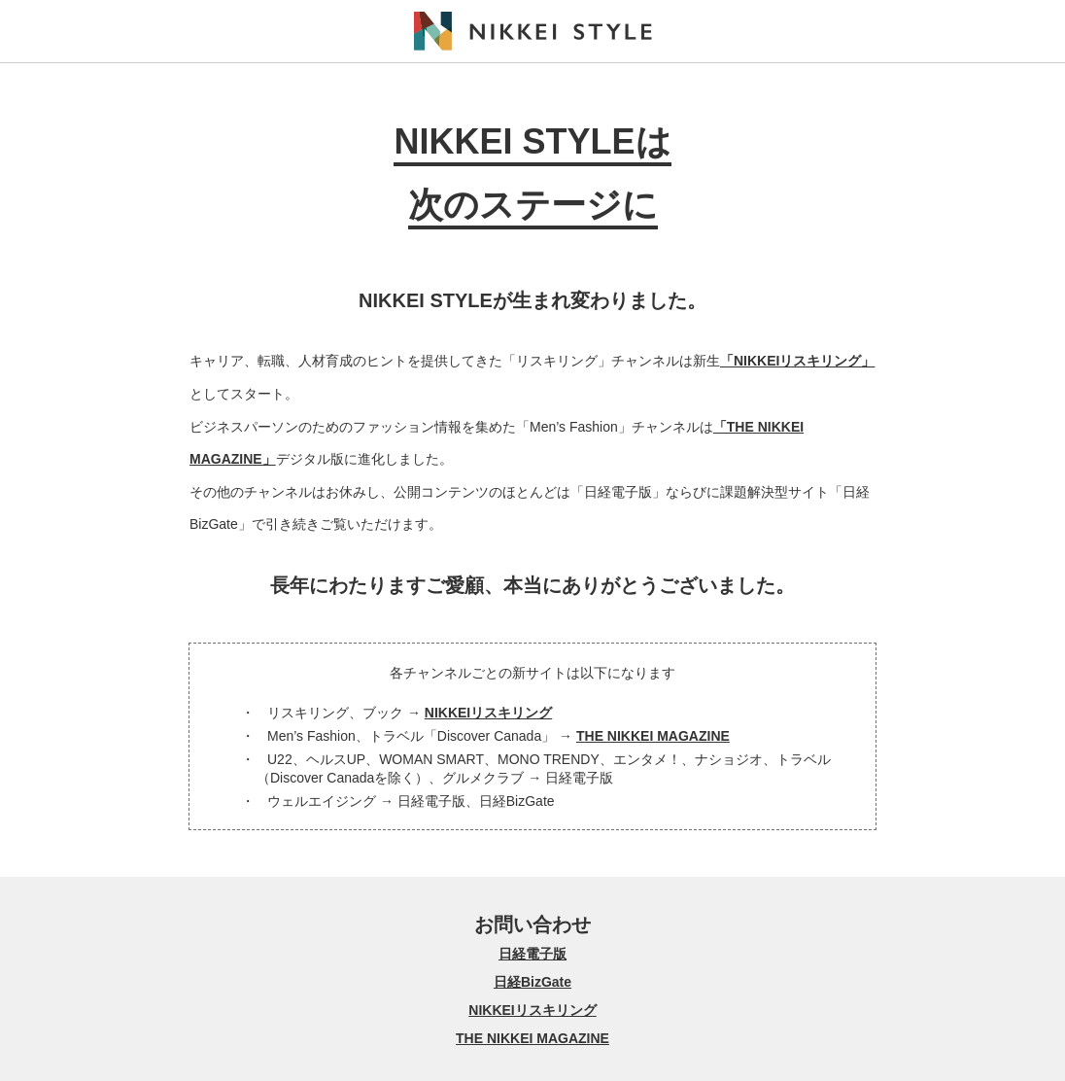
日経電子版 (532, 953)
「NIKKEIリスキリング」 (797, 360)
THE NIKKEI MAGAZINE (653, 736)
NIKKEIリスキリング (488, 712)
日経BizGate (532, 982)
